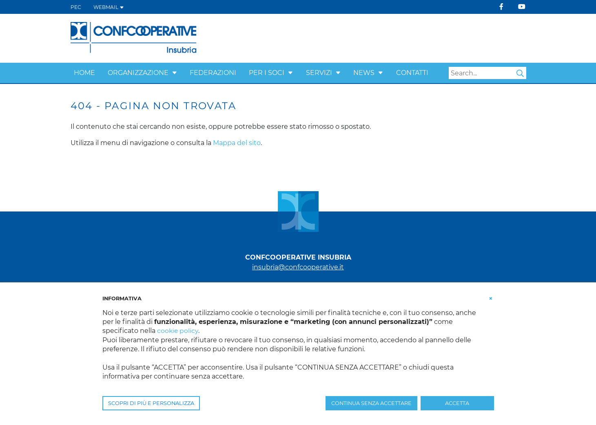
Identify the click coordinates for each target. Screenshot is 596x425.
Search (520, 73)
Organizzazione (138, 73)
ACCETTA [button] (457, 403)
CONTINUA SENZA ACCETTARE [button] (371, 403)
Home (84, 73)
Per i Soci (266, 73)
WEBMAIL (108, 7)
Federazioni (213, 73)
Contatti (412, 73)
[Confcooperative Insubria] (134, 38)
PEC (76, 7)
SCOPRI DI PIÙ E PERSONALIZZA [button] (151, 403)
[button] (174, 73)
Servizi (319, 73)
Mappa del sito (237, 143)
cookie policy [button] (178, 331)
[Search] (487, 73)
